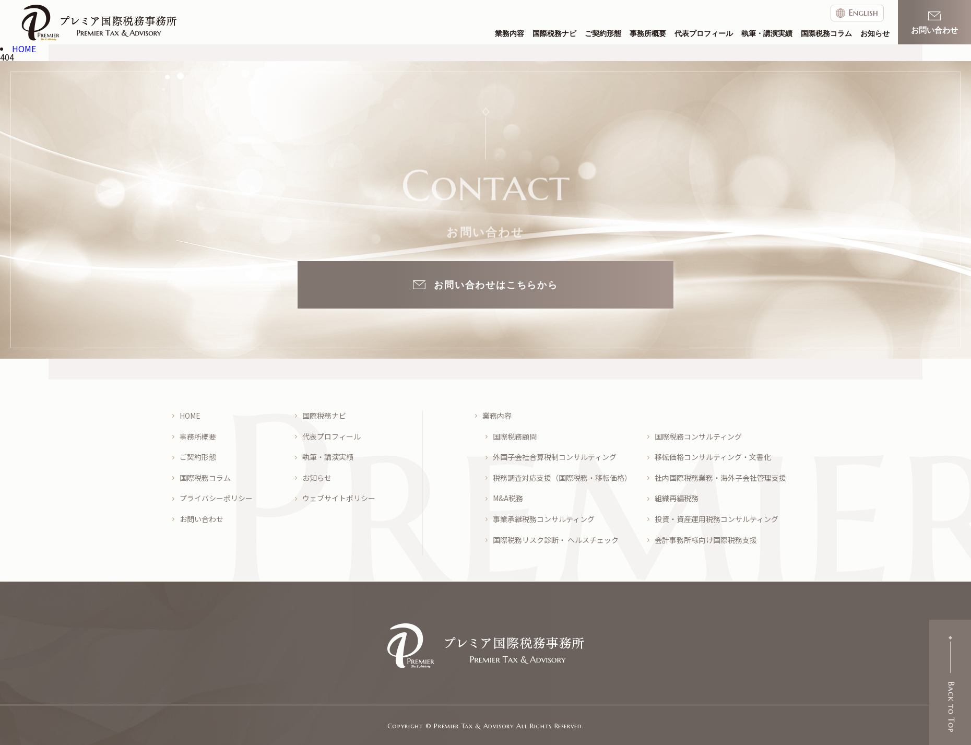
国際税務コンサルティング (698, 437)
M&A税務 (508, 498)
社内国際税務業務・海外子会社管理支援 (720, 478)
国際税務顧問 (515, 437)
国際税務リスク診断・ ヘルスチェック (556, 540)
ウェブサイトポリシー (338, 498)
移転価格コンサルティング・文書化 (713, 457)
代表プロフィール (703, 34)
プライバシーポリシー (216, 498)
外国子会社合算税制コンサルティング (555, 457)
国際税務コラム (826, 34)
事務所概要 (648, 34)
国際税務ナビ (554, 34)
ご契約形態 (603, 34)
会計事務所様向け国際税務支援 (706, 540)
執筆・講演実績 (766, 34)
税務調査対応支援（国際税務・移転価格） (562, 478)
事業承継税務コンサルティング (544, 519)
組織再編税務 (676, 498)
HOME (190, 416)
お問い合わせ (201, 519)
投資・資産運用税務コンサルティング (716, 519)
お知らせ (875, 34)
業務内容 (509, 34)
